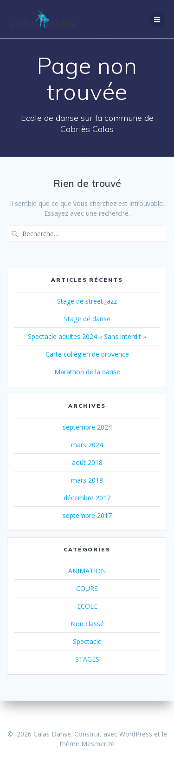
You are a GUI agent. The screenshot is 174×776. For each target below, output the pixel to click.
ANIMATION (87, 570)
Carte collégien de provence (87, 354)
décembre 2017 (87, 497)
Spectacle (87, 641)
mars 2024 (87, 444)
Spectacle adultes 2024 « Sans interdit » (87, 336)
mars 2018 (87, 480)
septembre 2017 (87, 515)
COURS (87, 588)
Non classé (87, 623)
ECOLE (87, 606)
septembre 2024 (87, 427)
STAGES (87, 659)
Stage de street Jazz (87, 301)
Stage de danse (87, 318)
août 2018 (87, 462)
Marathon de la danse (87, 371)
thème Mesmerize (87, 743)
